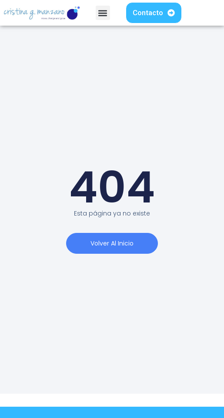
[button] (103, 13)
